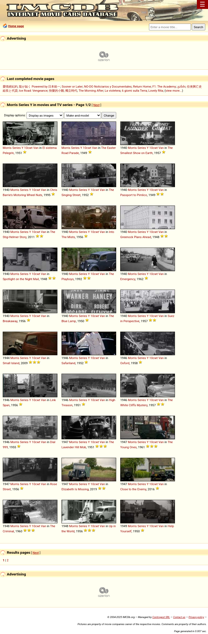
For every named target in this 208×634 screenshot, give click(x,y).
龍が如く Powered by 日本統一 (39, 86)
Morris (7, 148)
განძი (181, 86)
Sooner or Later (72, 86)
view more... (173, 90)
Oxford (124, 363)
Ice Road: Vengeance (33, 90)
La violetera (113, 90)
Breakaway (10, 321)
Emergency (127, 279)
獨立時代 (71, 90)
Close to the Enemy (133, 489)
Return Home (142, 86)
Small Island (11, 363)
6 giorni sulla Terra (134, 90)
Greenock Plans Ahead (135, 237)
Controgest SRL (161, 617)
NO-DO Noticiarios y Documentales (108, 86)
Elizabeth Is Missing (75, 489)
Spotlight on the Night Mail (21, 279)
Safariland (68, 363)
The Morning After (91, 90)
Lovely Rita (155, 90)
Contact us (179, 617)
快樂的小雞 (56, 90)
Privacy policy (196, 617)
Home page (16, 26)
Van (35, 148)
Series (16, 148)
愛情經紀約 (10, 86)
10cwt (28, 148)
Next (96, 105)
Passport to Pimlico (133, 195)
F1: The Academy (164, 86)
